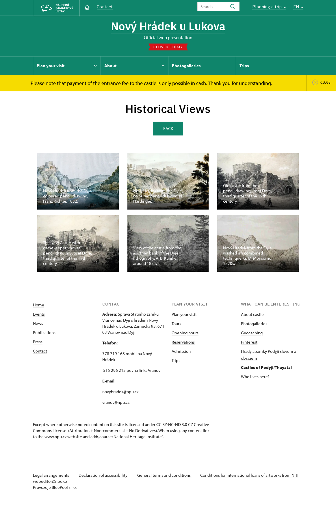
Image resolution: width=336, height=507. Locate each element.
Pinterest (249, 342)
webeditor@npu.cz (67, 482)
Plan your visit (184, 315)
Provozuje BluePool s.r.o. (55, 488)
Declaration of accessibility (104, 475)
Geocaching (252, 333)
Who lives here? (255, 377)
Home (38, 305)
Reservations (183, 342)
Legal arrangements (51, 475)
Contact (105, 7)
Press (37, 342)
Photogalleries (254, 324)
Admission (181, 352)
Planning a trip (269, 7)
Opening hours (185, 333)
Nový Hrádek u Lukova (168, 26)
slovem (286, 352)
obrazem (249, 358)
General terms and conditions (165, 475)
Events (39, 314)
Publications (44, 333)
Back (168, 128)
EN (298, 7)
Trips (176, 361)
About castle (252, 315)
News (38, 324)
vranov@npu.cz (115, 403)
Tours (176, 324)
